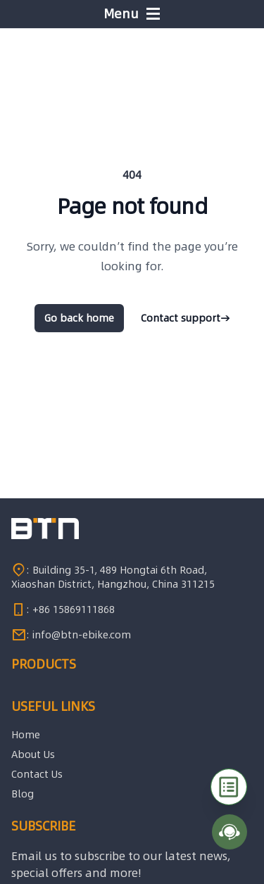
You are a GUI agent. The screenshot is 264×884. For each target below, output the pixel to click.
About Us (33, 754)
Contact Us (37, 774)
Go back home (79, 318)
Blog (22, 794)
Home (25, 735)
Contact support (185, 318)
